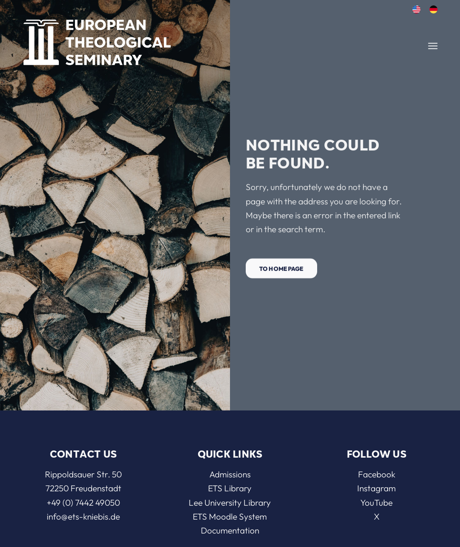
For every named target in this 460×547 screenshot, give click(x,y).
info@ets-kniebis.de (83, 516)
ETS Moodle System (230, 516)
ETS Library (230, 488)
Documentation (230, 530)
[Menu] (433, 46)
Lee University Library (230, 502)
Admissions (230, 474)
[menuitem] (416, 9)
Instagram (376, 488)
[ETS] (97, 39)
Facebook (376, 474)
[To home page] (281, 271)
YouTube (376, 502)
